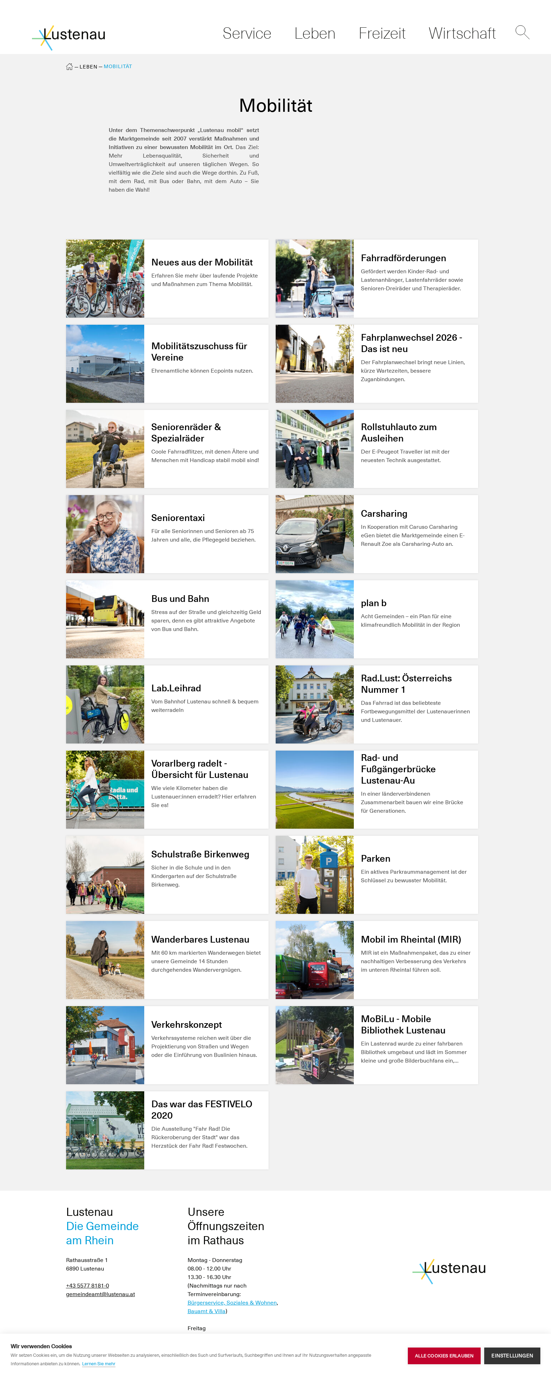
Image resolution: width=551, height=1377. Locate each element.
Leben (89, 67)
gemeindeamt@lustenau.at (100, 1294)
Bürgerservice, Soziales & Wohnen (232, 1302)
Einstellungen (512, 1355)
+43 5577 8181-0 (87, 1285)
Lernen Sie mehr (98, 1364)
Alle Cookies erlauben (444, 1356)
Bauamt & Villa (207, 1311)
